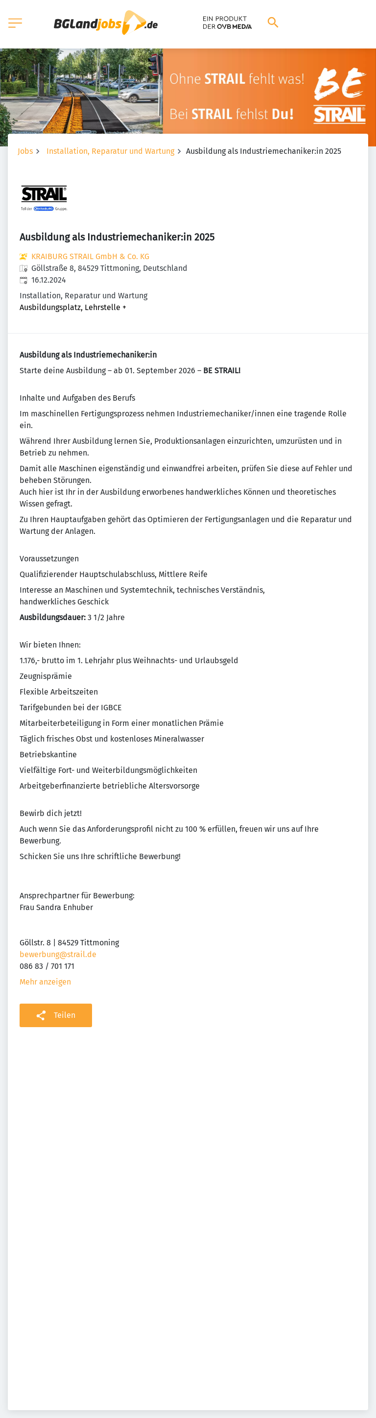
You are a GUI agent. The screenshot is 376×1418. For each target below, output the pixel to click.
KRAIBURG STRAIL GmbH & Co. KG (90, 256)
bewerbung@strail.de (58, 954)
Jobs (25, 151)
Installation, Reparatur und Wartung (110, 151)
